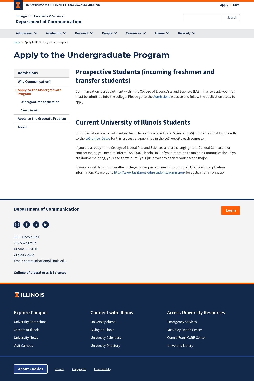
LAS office (92, 138)
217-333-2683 (24, 254)
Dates (105, 138)
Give (236, 5)
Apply (224, 5)
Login (231, 210)
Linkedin (45, 224)
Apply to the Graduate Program (42, 118)
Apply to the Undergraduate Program (40, 92)
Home (17, 42)
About (22, 127)
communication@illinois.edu (45, 260)
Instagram (17, 224)
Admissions (161, 96)
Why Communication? (34, 81)
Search (232, 17)
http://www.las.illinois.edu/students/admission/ (149, 172)
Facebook (26, 224)
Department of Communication (48, 22)
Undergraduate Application (40, 102)
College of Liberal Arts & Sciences (40, 16)
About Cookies (30, 369)
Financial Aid (29, 110)
